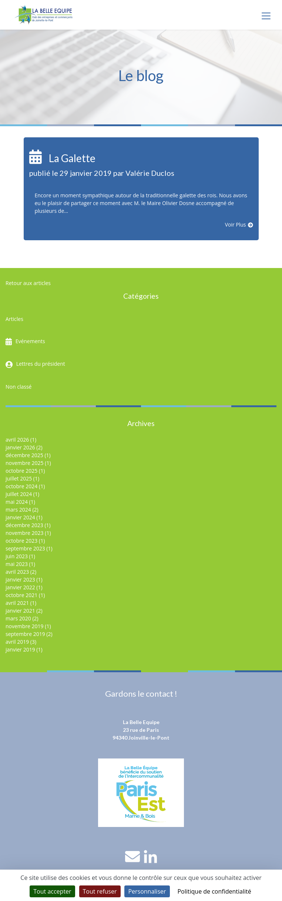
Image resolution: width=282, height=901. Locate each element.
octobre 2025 (21, 470)
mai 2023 (17, 563)
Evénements (30, 341)
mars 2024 (18, 509)
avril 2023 (17, 571)
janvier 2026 (20, 447)
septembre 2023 (25, 548)
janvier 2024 (20, 517)
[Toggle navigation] (266, 16)
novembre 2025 (25, 462)
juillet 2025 (19, 478)
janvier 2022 (20, 587)
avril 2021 (17, 602)
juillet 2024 (19, 494)
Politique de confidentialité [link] (214, 891)
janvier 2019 (20, 649)
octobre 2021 (21, 595)
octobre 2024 (21, 486)
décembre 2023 (24, 525)
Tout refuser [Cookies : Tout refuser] (100, 891)
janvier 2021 (20, 610)
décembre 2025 (24, 455)
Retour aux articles (28, 283)
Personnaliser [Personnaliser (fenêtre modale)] (147, 891)
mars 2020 (18, 618)
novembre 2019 (25, 626)
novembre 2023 (25, 532)
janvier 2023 (20, 579)
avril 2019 (17, 641)
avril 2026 (17, 439)
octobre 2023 (21, 540)
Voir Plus (235, 224)
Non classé (18, 386)
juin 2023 (17, 556)
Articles (14, 318)
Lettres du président (40, 363)
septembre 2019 (25, 633)
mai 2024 (17, 501)
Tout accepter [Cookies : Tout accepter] (52, 891)
